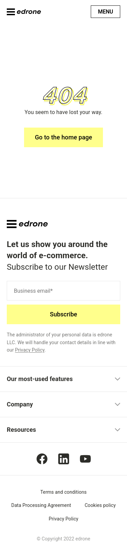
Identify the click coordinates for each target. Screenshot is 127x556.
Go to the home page (63, 137)
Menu (105, 11)
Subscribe (63, 314)
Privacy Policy (29, 350)
